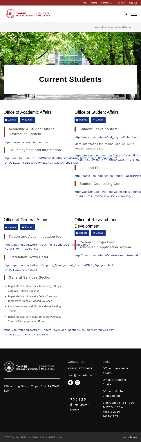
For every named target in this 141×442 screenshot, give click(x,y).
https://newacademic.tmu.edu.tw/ (26, 142)
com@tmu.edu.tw (80, 375)
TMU (85, 3)
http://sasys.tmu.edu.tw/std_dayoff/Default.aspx (108, 137)
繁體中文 (133, 3)
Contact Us (107, 3)
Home (94, 3)
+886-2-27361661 (80, 368)
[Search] (123, 13)
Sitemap (120, 3)
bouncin (133, 437)
